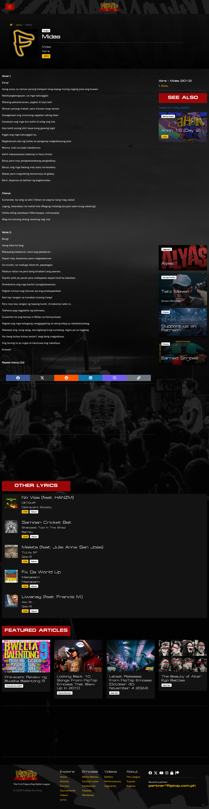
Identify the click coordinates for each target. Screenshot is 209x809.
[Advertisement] (78, 409)
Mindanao (88, 794)
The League (133, 776)
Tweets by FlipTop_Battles (174, 107)
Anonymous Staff (14, 686)
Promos (130, 785)
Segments (110, 785)
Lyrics (19, 24)
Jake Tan (114, 693)
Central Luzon (90, 781)
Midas (164, 85)
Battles (108, 776)
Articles (64, 781)
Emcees (64, 785)
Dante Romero (64, 693)
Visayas (86, 790)
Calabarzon (89, 785)
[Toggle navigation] (9, 7)
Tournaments (67, 790)
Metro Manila (90, 776)
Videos (64, 794)
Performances (112, 781)
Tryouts (130, 781)
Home (63, 776)
